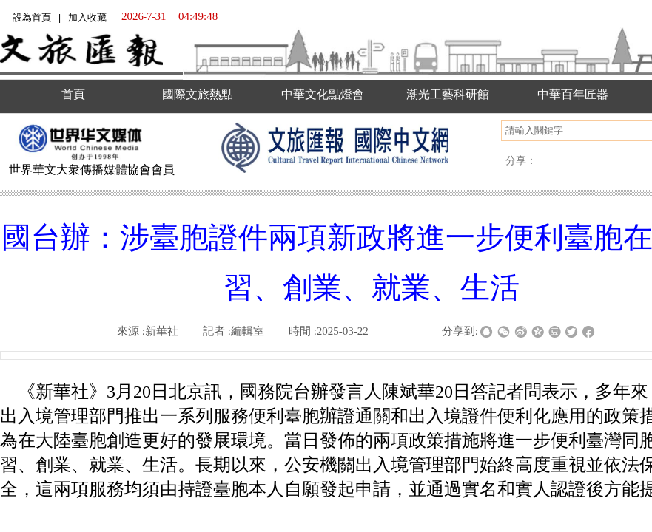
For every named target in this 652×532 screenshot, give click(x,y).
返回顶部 (620, 458)
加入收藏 (87, 17)
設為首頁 (32, 17)
